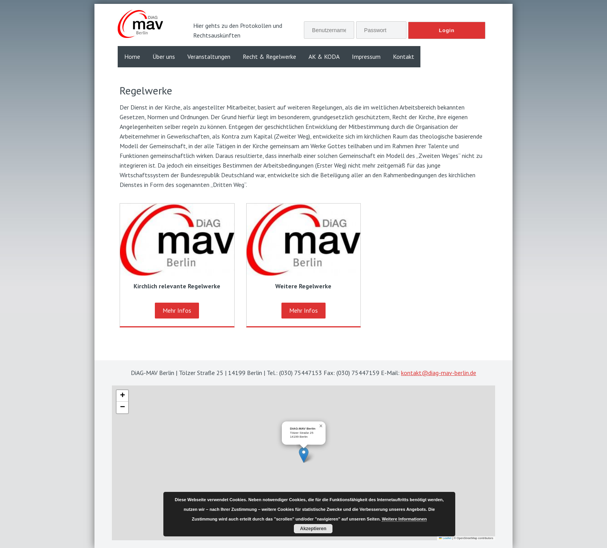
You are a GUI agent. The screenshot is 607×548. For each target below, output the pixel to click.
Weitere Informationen (404, 519)
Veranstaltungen (208, 56)
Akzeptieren (313, 528)
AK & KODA (324, 56)
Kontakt (403, 56)
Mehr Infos (177, 310)
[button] (304, 455)
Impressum (366, 56)
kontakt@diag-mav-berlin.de (438, 373)
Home (132, 56)
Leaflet (445, 538)
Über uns (164, 56)
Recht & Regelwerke (269, 56)
